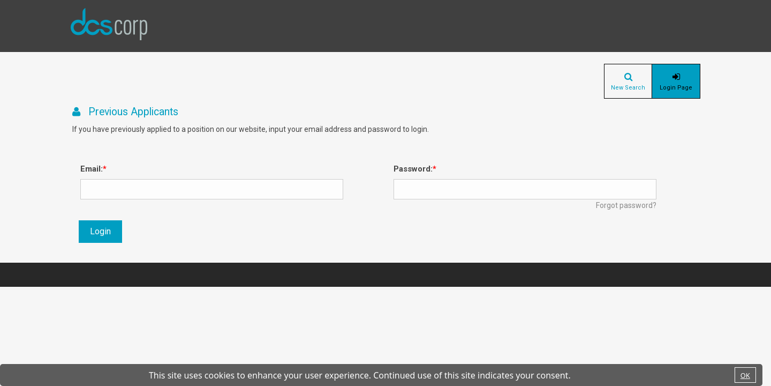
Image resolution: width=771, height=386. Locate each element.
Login (100, 231)
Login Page (676, 87)
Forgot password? (626, 205)
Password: (413, 169)
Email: (91, 169)
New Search (628, 87)
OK (745, 375)
